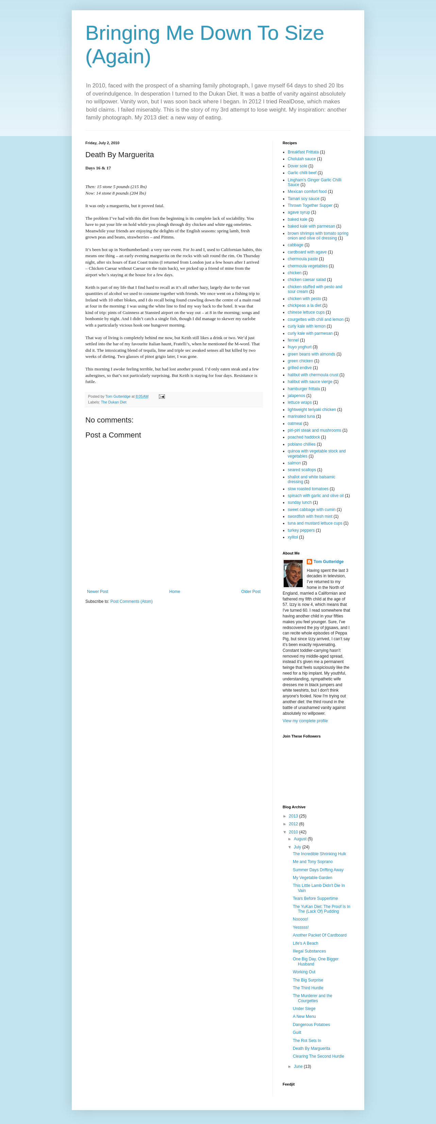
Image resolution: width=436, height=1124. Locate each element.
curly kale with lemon (306, 326)
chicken (295, 272)
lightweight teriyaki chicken (312, 409)
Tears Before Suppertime (315, 898)
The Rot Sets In (307, 1040)
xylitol (293, 537)
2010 (294, 832)
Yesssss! (301, 927)
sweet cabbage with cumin (312, 509)
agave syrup (299, 212)
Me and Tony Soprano (313, 861)
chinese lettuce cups (306, 312)
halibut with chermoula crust (313, 375)
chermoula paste (303, 259)
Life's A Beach (305, 943)
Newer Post (97, 591)
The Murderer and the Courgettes (312, 998)
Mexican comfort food (307, 191)
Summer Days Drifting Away (318, 869)
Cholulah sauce (302, 158)
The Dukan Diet (114, 402)
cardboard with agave (307, 252)
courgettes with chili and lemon (315, 319)
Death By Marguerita (311, 1048)
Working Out (304, 972)
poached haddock (304, 437)
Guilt (297, 1032)
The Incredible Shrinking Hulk (319, 854)
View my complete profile (305, 720)
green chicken (300, 361)
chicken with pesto (304, 298)
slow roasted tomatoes (308, 488)
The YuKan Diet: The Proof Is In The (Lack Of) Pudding (321, 909)
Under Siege (304, 1008)
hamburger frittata (304, 388)
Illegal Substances (309, 951)
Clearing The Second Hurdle (318, 1056)
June (299, 1066)
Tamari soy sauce (303, 198)
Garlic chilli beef (302, 172)
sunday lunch (300, 502)
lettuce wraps (300, 402)
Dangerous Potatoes (311, 1024)
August (301, 839)
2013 (294, 816)
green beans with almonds (311, 354)
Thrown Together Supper (310, 205)
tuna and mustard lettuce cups (315, 523)
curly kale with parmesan (310, 333)
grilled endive (300, 367)
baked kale (297, 219)
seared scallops (302, 469)
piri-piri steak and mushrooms (314, 430)
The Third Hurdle (308, 988)
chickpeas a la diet (304, 305)
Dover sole (297, 166)
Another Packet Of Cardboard (320, 935)
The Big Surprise (308, 980)
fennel (293, 340)
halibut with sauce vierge (310, 381)
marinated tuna (301, 416)
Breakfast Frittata (303, 152)
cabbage (295, 245)
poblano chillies (302, 444)
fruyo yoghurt (300, 347)
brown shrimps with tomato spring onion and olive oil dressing (318, 236)
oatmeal (295, 423)
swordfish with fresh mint (310, 516)
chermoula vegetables (308, 266)
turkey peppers (301, 530)
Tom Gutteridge (328, 561)
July (298, 847)
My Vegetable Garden (312, 877)
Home (174, 591)
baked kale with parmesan (311, 226)
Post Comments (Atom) (131, 601)
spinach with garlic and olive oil (316, 495)
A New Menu (304, 1016)
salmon (294, 463)
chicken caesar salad (307, 279)
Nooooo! (300, 919)
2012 (294, 824)
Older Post (251, 591)
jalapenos (296, 395)
